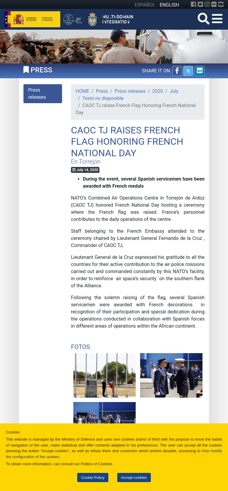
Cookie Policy (92, 477)
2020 (157, 91)
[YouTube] (221, 4)
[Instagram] (207, 4)
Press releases (130, 91)
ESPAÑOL (145, 5)
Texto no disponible (103, 98)
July (174, 91)
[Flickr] (214, 4)
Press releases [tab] (37, 93)
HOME (82, 91)
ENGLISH (169, 5)
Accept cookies (134, 477)
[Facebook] (193, 4)
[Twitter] (200, 4)
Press (102, 91)
